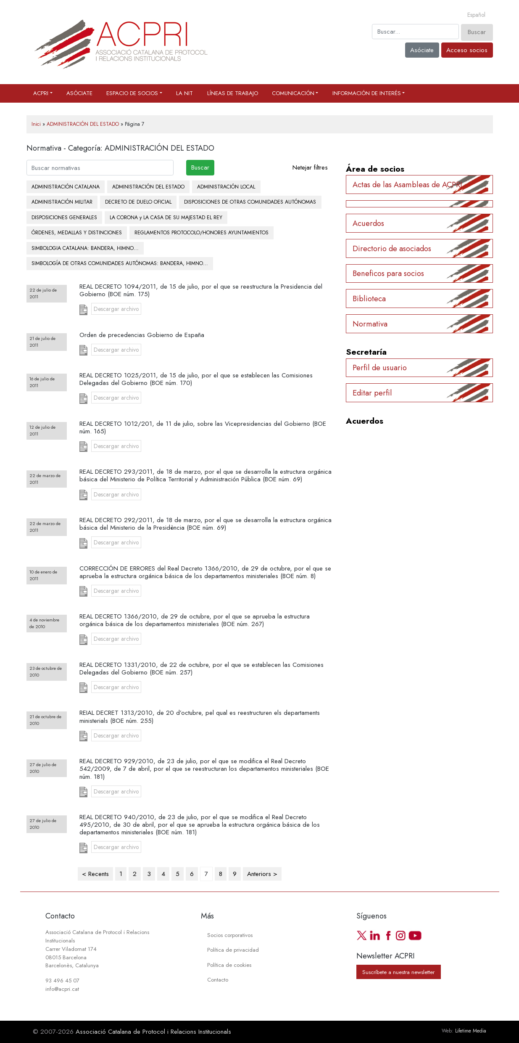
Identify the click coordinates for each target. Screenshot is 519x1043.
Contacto (217, 980)
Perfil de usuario (380, 367)
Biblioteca (369, 298)
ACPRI (40, 93)
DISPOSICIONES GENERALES (64, 217)
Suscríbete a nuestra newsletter (398, 972)
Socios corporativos (230, 935)
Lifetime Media (470, 1031)
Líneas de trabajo (232, 93)
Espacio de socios (132, 93)
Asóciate (422, 50)
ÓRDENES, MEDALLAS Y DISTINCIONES (77, 232)
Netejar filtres (310, 167)
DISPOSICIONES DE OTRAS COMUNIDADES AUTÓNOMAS (250, 202)
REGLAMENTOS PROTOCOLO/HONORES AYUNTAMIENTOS (201, 232)
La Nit (184, 93)
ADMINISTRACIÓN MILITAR (62, 202)
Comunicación (293, 93)
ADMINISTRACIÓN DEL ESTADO (83, 124)
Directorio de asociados (392, 248)
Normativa (370, 323)
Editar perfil (372, 392)
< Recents (95, 873)
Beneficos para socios (388, 273)
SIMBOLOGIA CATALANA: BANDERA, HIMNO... (85, 248)
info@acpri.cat (62, 989)
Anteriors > (262, 873)
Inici (36, 124)
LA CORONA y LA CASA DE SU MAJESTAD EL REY (166, 217)
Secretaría (366, 352)
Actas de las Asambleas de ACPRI (407, 184)
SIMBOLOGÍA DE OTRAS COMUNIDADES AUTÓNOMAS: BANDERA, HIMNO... (120, 263)
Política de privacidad (233, 950)
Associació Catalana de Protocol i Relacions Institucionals (153, 1031)
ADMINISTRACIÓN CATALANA (66, 187)
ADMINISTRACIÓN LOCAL (226, 187)
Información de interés (366, 93)
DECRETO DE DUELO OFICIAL (138, 202)
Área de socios (375, 169)
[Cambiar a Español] (476, 15)
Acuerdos (368, 223)
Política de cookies (229, 965)
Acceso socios (466, 50)
